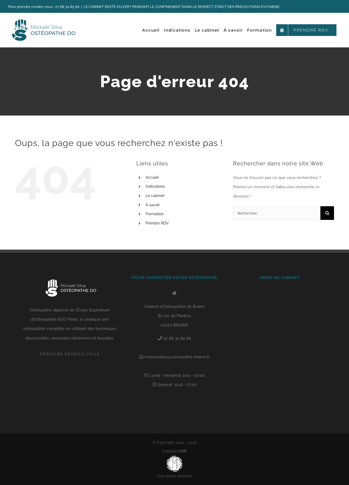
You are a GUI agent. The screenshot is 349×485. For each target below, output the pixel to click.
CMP (182, 451)
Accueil (152, 177)
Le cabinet (155, 195)
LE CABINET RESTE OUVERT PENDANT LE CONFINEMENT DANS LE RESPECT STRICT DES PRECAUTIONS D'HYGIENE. (181, 7)
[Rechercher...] (276, 213)
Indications (155, 186)
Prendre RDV (157, 223)
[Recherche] (327, 213)
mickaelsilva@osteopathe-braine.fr (176, 356)
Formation (155, 214)
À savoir (153, 205)
